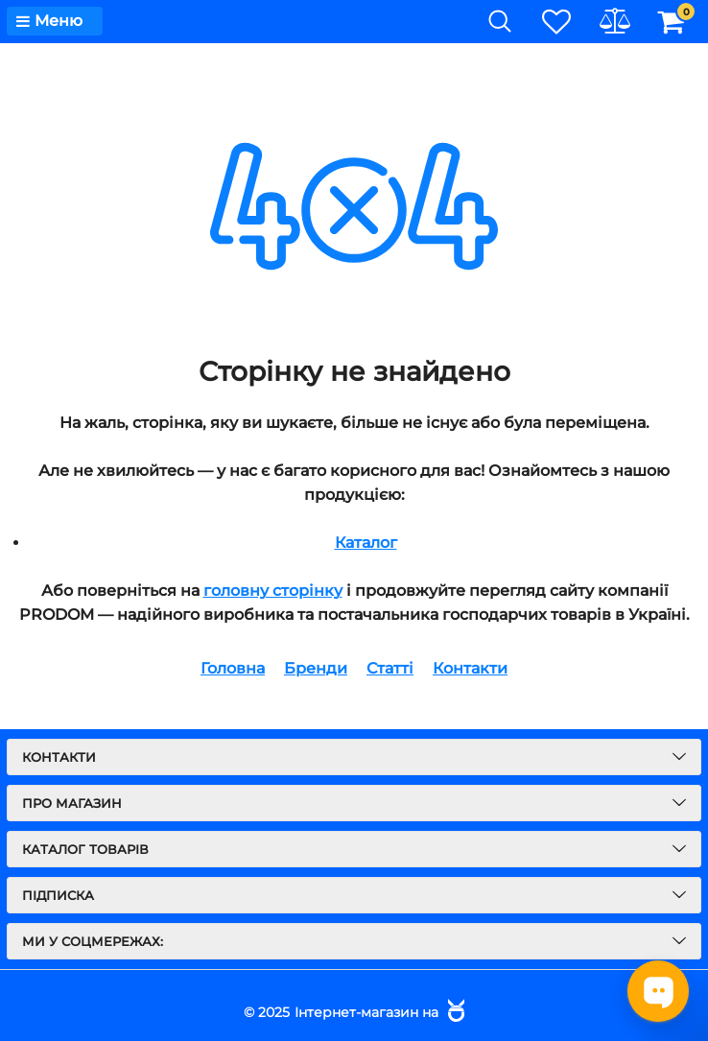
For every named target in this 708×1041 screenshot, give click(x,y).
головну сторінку (272, 590)
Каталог (366, 542)
